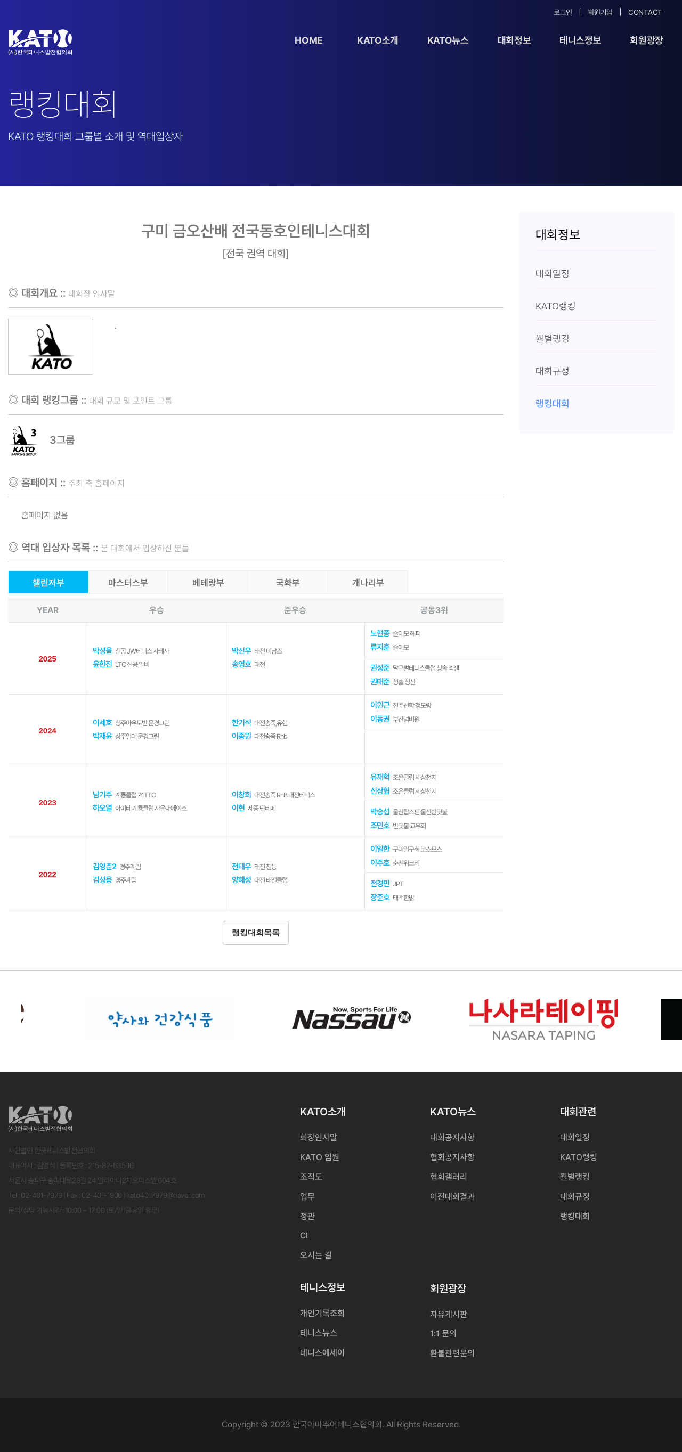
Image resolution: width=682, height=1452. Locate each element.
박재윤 (102, 736)
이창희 (241, 795)
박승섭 (379, 812)
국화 (288, 582)
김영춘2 (104, 866)
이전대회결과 (452, 1197)
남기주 (102, 795)
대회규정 (575, 1197)
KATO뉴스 (448, 40)
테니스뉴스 (318, 1333)
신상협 (379, 791)
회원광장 (646, 40)
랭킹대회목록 (256, 932)
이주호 (379, 863)
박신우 (241, 651)
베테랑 (208, 582)
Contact (645, 12)
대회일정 (575, 1137)
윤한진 (102, 664)
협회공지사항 (452, 1157)
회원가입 (600, 12)
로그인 (563, 12)
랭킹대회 (575, 1216)
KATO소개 (378, 40)
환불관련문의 (452, 1353)
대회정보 (514, 40)
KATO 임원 (319, 1157)
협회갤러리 (448, 1177)
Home (309, 40)
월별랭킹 (575, 1177)
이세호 (102, 723)
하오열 (102, 808)
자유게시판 (448, 1314)
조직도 (311, 1177)
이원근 (379, 705)
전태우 (241, 866)
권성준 (379, 668)
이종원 (241, 736)
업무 (307, 1197)
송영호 (241, 664)
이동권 (379, 719)
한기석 (241, 723)
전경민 (379, 883)
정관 (307, 1216)
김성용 (102, 880)
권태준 (379, 682)
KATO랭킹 (578, 1157)
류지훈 (379, 647)
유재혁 (379, 777)
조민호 (379, 825)
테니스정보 (580, 40)
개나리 (368, 582)
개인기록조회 (322, 1313)
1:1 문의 (443, 1333)
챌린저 (48, 582)
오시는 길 (316, 1255)
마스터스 (128, 582)
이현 (238, 808)
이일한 (379, 849)
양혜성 (241, 880)
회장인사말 (318, 1137)
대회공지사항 (452, 1137)
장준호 (379, 897)
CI (304, 1235)
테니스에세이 (322, 1353)
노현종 (379, 633)
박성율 (102, 651)
